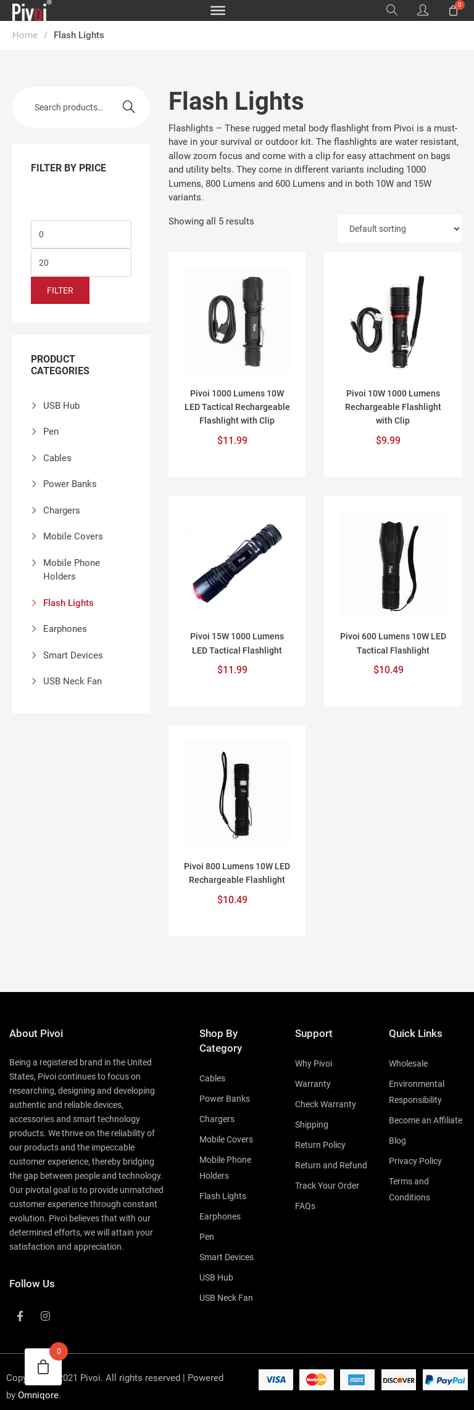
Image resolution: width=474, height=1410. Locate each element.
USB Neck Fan (72, 681)
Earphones (65, 628)
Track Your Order (327, 1186)
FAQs (305, 1206)
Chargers (61, 510)
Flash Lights (68, 603)
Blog (397, 1141)
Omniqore (38, 1395)
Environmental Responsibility (416, 1092)
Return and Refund (331, 1165)
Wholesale (408, 1063)
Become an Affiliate (425, 1120)
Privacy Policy (415, 1161)
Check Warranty (325, 1104)
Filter (60, 290)
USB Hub (61, 405)
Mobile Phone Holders (71, 570)
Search (129, 106)
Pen (51, 431)
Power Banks (70, 484)
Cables (57, 458)
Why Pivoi (313, 1063)
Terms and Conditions (409, 1189)
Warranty (313, 1084)
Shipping (311, 1124)
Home (25, 35)
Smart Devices (73, 655)
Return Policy (320, 1145)
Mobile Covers (73, 536)
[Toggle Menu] (217, 10)
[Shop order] (400, 229)
